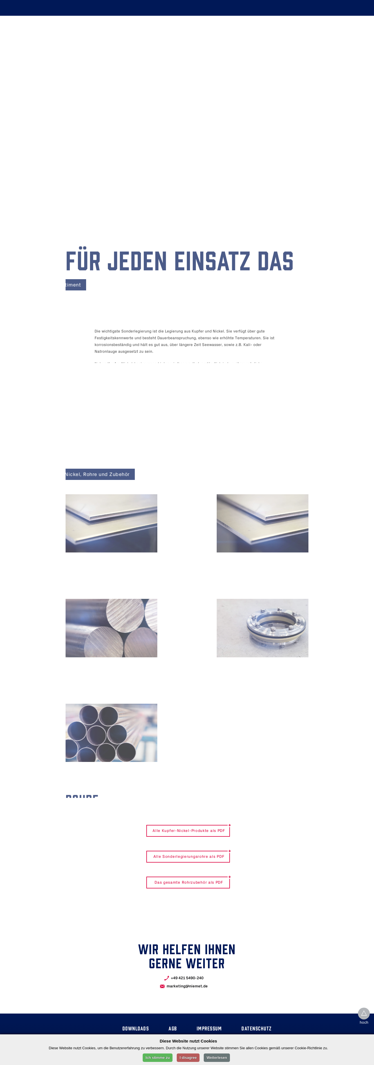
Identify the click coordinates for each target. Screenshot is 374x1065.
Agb (173, 1028)
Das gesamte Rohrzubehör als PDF (188, 882)
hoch (364, 1023)
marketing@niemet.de (187, 986)
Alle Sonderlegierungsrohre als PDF (189, 856)
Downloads (135, 1028)
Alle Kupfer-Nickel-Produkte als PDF (189, 831)
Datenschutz (256, 1028)
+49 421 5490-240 (187, 978)
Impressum (209, 1028)
